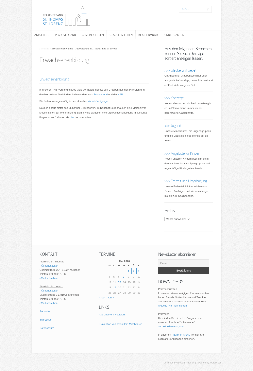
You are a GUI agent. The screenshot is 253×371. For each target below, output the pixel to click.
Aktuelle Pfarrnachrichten (172, 305)
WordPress (215, 362)
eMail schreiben (49, 278)
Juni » (111, 297)
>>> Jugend (172, 125)
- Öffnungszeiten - (50, 265)
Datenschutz (47, 328)
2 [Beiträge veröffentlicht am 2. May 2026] (133, 271)
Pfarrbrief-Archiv (181, 334)
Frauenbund (101, 94)
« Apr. (102, 297)
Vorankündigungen (98, 101)
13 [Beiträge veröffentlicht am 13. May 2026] (119, 282)
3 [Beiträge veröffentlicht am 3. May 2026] (138, 271)
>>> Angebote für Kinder (181, 153)
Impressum (46, 319)
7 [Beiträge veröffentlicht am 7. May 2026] (123, 276)
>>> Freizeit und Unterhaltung (185, 181)
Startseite (44, 48)
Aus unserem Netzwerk (112, 314)
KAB (120, 94)
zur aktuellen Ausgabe (170, 326)
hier (72, 117)
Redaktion (45, 311)
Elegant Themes (185, 362)
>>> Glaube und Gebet (180, 70)
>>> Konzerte (174, 98)
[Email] (183, 263)
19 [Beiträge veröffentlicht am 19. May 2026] (114, 287)
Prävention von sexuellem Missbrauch (120, 324)
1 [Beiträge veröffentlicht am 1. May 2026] (128, 271)
